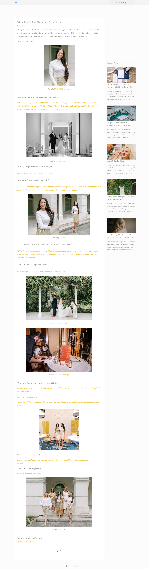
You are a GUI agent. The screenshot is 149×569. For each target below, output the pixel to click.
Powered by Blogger (74, 566)
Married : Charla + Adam (115, 161)
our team (22, 541)
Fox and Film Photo (62, 161)
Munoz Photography (62, 374)
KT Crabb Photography (62, 89)
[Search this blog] (124, 2)
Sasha (69, 33)
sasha (31, 541)
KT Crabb (63, 237)
